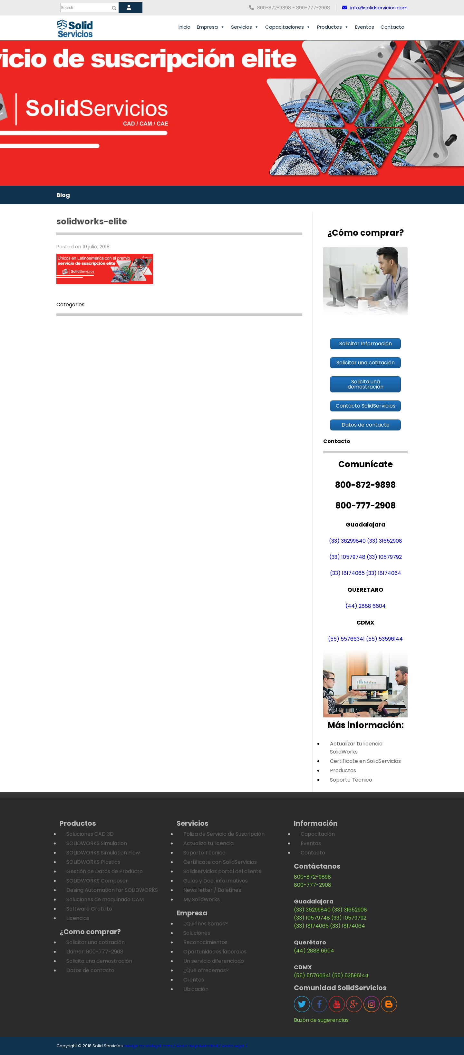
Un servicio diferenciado (213, 961)
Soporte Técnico (351, 780)
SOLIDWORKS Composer (97, 880)
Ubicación (195, 989)
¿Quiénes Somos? (205, 923)
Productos (333, 27)
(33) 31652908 (384, 541)
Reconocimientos (205, 942)
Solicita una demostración (99, 961)
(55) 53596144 (384, 639)
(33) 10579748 (347, 557)
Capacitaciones (288, 27)
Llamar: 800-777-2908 (94, 951)
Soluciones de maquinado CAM (105, 899)
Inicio (184, 27)
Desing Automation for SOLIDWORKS (112, 890)
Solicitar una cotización (95, 942)
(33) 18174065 (347, 573)
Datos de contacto (90, 970)
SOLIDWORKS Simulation (96, 843)
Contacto (392, 27)
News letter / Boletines (212, 890)
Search (67, 7)
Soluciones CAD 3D (90, 834)
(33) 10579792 (384, 557)
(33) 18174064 (383, 573)
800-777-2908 (312, 885)
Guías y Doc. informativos (215, 880)
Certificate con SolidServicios (220, 862)
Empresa (211, 27)
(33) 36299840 (347, 541)
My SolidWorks (201, 899)
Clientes (193, 979)
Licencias (77, 918)
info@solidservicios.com (375, 7)
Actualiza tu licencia (208, 843)
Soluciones (196, 933)
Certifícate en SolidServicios (365, 761)
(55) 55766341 (346, 639)
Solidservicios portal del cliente (222, 871)
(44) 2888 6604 (365, 606)
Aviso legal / (234, 1046)
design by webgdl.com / (149, 1046)
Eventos (364, 27)
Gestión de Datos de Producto (104, 871)
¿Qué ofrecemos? (206, 970)
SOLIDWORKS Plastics (93, 862)
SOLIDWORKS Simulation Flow (103, 852)
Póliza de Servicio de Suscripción (224, 834)
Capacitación (318, 834)
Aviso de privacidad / (198, 1046)
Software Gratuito (89, 908)
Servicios (245, 27)
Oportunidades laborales (215, 951)
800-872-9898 (312, 877)
